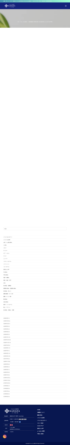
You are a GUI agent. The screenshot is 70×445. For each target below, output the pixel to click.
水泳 (4, 283)
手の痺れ (5, 272)
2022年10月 (6, 345)
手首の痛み (5, 275)
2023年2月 (5, 334)
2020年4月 (5, 366)
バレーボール (6, 266)
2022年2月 (5, 356)
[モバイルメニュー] (66, 6)
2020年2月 (5, 372)
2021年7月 (5, 358)
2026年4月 (5, 318)
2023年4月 (5, 329)
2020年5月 (5, 364)
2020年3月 (5, 369)
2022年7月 (5, 350)
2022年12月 (6, 339)
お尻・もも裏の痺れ (7, 242)
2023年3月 (5, 331)
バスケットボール (7, 261)
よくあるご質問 (40, 431)
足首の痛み (5, 302)
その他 (4, 245)
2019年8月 (5, 388)
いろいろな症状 (6, 239)
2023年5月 (5, 326)
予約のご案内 (40, 433)
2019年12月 (6, 377)
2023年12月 (6, 323)
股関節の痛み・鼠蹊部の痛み (9, 288)
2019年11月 (6, 380)
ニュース (5, 258)
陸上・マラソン (6, 307)
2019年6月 (5, 393)
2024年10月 (6, 321)
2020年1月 (5, 375)
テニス (4, 256)
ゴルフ (4, 247)
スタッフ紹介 (40, 423)
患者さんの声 (6, 269)
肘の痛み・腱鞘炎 (7, 285)
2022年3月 (5, 353)
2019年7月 (5, 391)
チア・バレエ (6, 253)
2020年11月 (6, 361)
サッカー (5, 250)
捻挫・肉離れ (6, 277)
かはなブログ (40, 425)
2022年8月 (5, 348)
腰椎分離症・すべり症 (8, 293)
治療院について (40, 412)
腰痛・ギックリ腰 (7, 296)
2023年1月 (5, 337)
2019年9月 (5, 385)
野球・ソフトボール (7, 304)
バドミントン (6, 264)
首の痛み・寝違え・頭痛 (8, 310)
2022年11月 (6, 342)
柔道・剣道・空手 (7, 280)
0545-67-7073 (35, 1)
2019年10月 (6, 383)
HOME (38, 409)
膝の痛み (5, 299)
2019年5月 (5, 396)
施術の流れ (39, 415)
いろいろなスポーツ (7, 237)
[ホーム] (18, 21)
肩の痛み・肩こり (7, 291)
